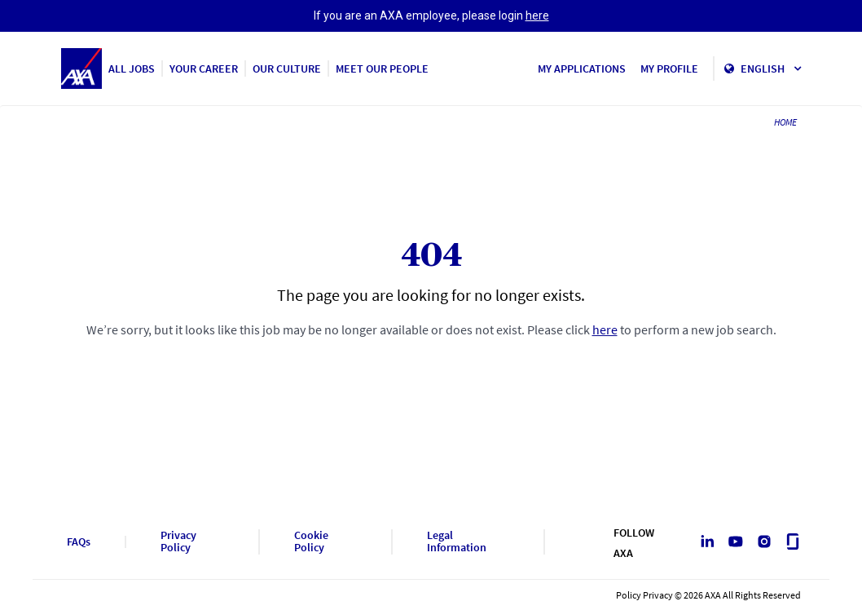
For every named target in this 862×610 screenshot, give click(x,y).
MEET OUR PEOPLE (382, 68)
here (537, 15)
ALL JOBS (131, 68)
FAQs (78, 542)
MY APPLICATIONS (582, 68)
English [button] (771, 68)
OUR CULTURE (287, 68)
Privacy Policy (178, 542)
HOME (785, 122)
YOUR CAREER (203, 68)
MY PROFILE (669, 68)
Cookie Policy (311, 542)
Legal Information (456, 542)
